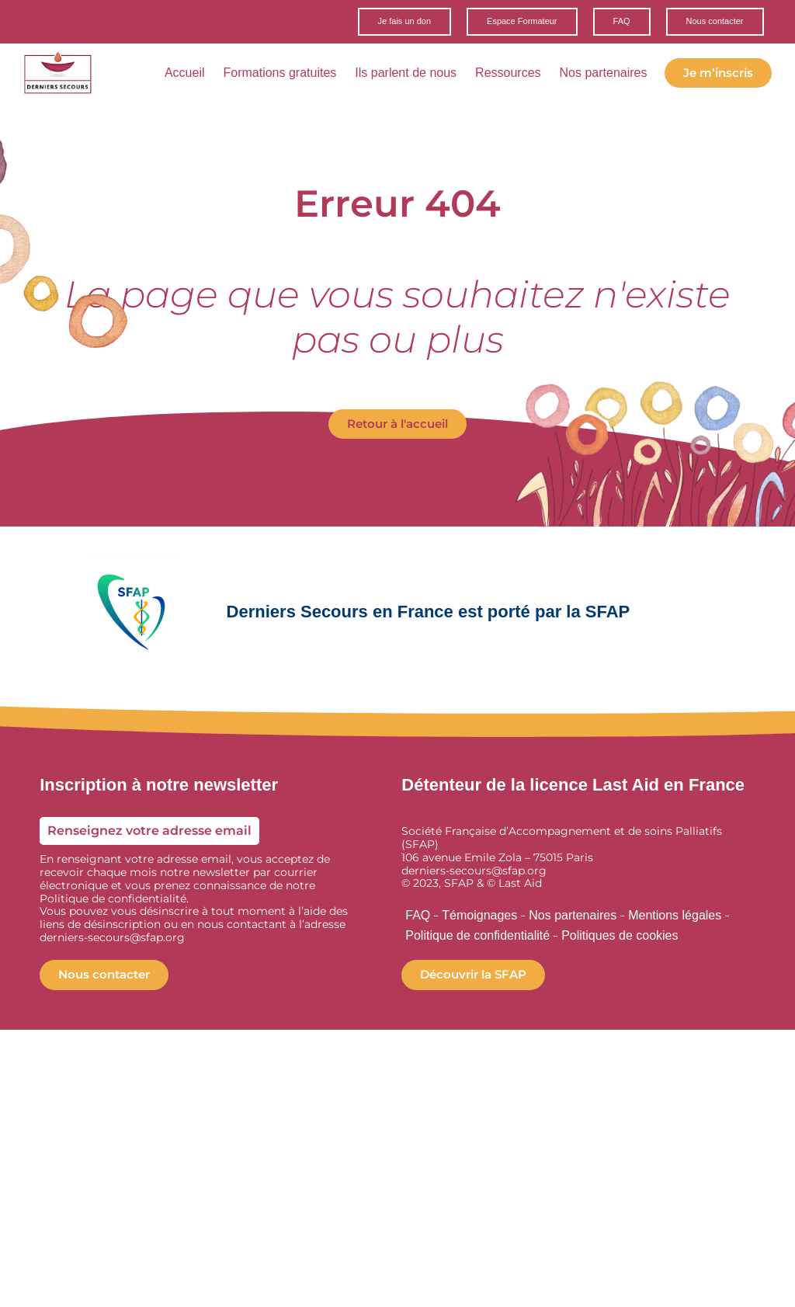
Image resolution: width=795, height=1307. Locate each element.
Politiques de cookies (619, 937)
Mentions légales (674, 917)
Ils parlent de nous (410, 75)
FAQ (417, 917)
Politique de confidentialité (477, 937)
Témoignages (479, 917)
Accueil (189, 75)
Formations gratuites (284, 75)
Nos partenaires (608, 75)
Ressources (512, 75)
